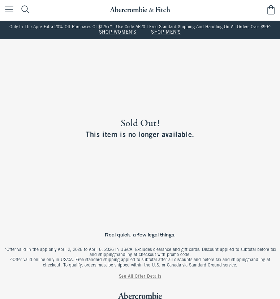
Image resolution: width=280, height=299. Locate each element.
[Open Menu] (7, 10)
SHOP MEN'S (166, 32)
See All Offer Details (140, 276)
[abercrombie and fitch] (140, 9)
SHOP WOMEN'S (118, 32)
